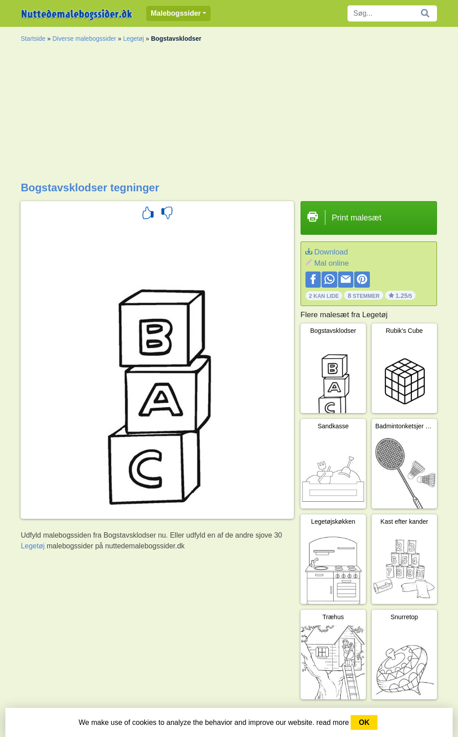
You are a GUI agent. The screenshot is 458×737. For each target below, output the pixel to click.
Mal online (331, 263)
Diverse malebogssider (84, 38)
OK (364, 722)
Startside (33, 38)
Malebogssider (176, 13)
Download (331, 252)
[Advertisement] (229, 114)
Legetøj (133, 38)
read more (332, 722)
